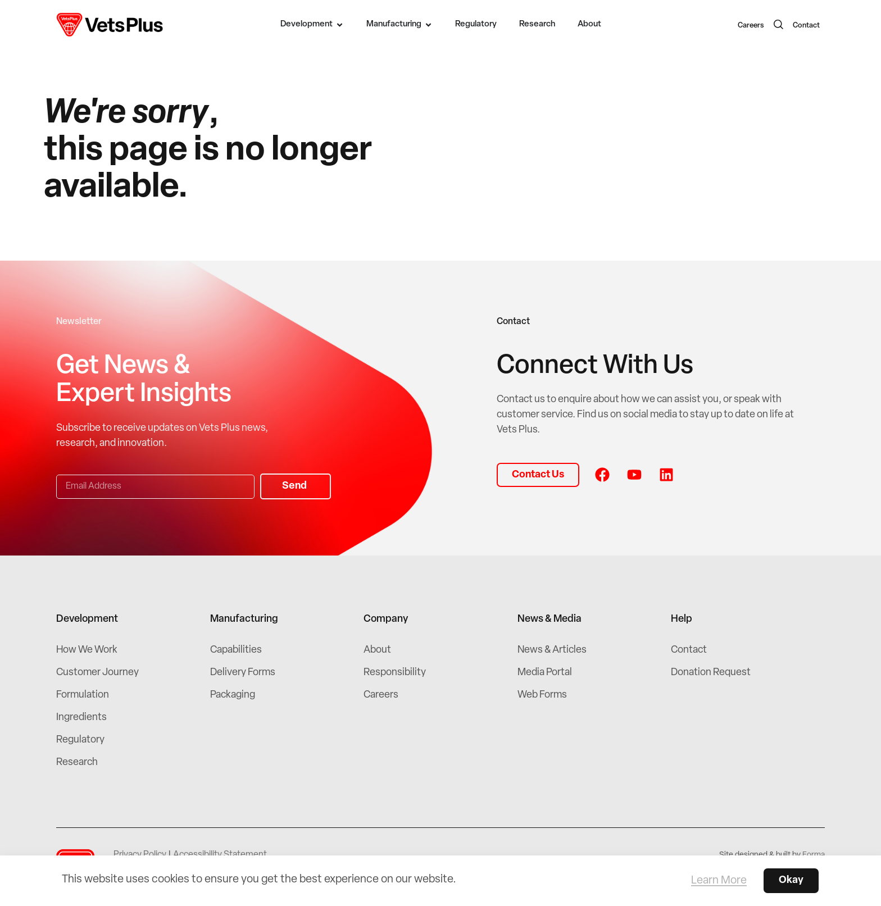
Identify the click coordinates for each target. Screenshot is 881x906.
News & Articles (552, 650)
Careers (751, 25)
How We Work (86, 650)
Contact (806, 25)
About (377, 650)
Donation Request (711, 672)
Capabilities (236, 650)
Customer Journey (97, 672)
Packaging (232, 695)
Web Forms (542, 695)
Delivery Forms (242, 672)
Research (77, 762)
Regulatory (80, 740)
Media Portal (544, 672)
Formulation (82, 695)
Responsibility (395, 672)
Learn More (719, 880)
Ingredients (81, 717)
